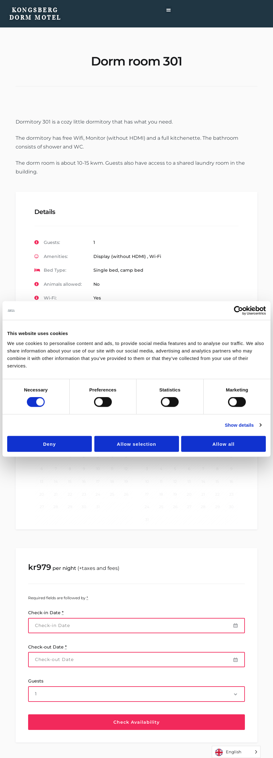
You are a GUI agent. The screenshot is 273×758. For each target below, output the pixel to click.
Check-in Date (46, 612)
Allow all (223, 443)
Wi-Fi (155, 256)
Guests (35, 681)
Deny (49, 443)
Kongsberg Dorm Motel (35, 13)
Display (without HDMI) (119, 256)
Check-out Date (47, 647)
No (96, 284)
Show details (239, 425)
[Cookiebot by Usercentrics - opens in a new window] (238, 310)
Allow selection (136, 443)
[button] (168, 9)
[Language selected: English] (236, 752)
